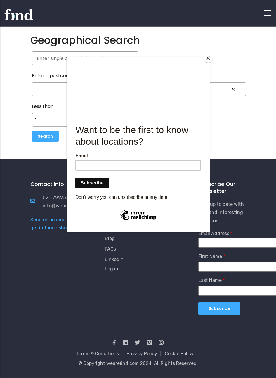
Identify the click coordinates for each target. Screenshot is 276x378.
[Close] (208, 58)
